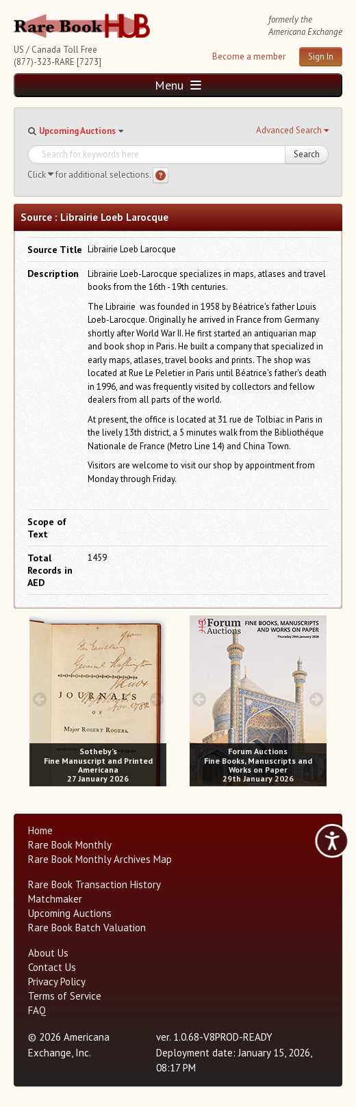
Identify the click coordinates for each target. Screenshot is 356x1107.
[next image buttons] (156, 699)
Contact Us (52, 967)
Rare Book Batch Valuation (87, 927)
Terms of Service (64, 995)
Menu (178, 85)
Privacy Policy (57, 981)
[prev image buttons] (39, 699)
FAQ (37, 1010)
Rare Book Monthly (70, 844)
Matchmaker (55, 898)
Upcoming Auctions (77, 131)
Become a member (248, 56)
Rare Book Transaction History (94, 884)
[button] (292, 130)
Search (307, 154)
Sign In (320, 56)
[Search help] (160, 175)
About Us (48, 952)
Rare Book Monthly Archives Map (100, 859)
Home (40, 830)
